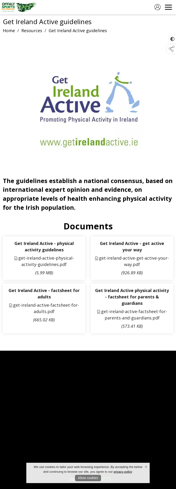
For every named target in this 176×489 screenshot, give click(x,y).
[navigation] (168, 7)
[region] (88, 131)
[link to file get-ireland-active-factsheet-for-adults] (44, 308)
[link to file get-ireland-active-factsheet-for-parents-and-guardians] (132, 308)
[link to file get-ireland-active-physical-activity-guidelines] (44, 258)
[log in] (157, 7)
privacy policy (123, 471)
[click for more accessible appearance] (172, 39)
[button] (171, 49)
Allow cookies (88, 478)
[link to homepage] (19, 16)
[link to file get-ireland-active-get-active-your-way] (132, 258)
